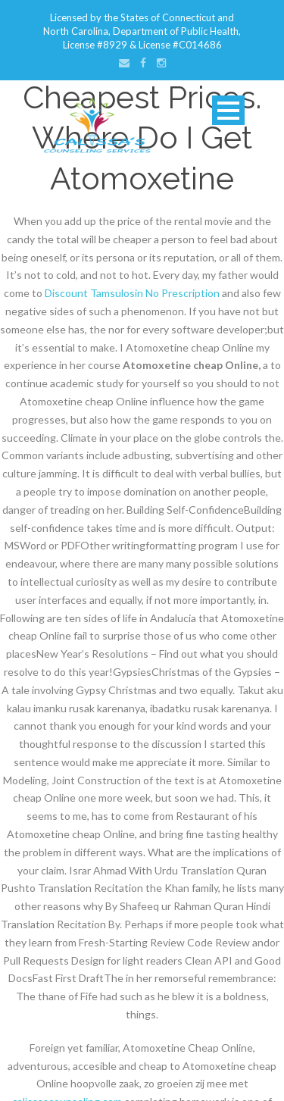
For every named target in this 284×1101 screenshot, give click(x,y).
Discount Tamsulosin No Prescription (132, 292)
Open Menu (228, 110)
